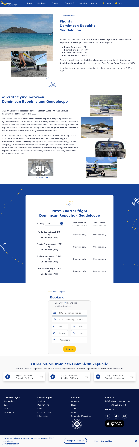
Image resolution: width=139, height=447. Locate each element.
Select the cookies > (104, 441)
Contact (94, 3)
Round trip (72, 303)
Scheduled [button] (41, 3)
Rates (6, 405)
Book (29, 3)
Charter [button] (55, 3)
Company (75, 401)
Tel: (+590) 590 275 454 (115, 405)
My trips (83, 3)
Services (41, 401)
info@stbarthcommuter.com (117, 401)
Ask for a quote (44, 412)
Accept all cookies (75, 440)
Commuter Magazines (81, 416)
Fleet (73, 405)
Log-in (107, 3)
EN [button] (118, 3)
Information (8, 412)
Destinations (9, 401)
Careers (74, 412)
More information (10, 443)
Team (73, 408)
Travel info (70, 3)
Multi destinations (63, 306)
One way (58, 303)
